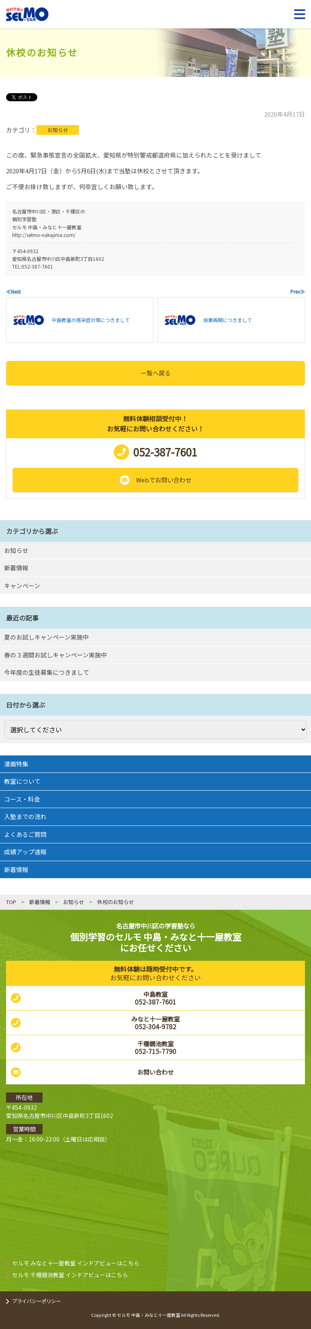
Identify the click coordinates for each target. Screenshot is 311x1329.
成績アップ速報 (25, 851)
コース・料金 (22, 799)
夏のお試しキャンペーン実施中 (46, 637)
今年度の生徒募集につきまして (46, 672)
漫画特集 (16, 763)
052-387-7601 (37, 266)
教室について (22, 781)
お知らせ (57, 130)
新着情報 (16, 567)
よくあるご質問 (25, 834)
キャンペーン (22, 585)
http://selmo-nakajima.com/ (44, 234)
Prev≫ (297, 291)
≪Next (13, 291)
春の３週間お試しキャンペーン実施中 (55, 655)
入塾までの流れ (25, 816)
